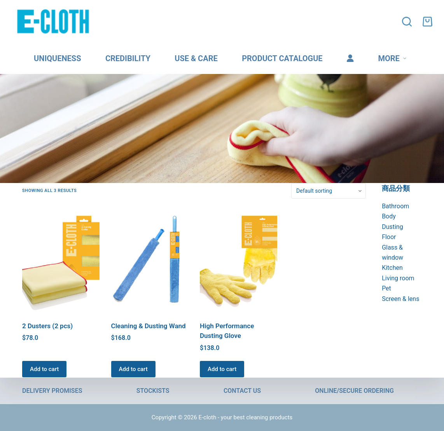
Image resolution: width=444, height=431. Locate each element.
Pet (386, 288)
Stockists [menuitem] (153, 390)
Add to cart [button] (44, 369)
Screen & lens (400, 299)
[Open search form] (408, 21)
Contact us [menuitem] (242, 390)
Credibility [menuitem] (127, 58)
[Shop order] (328, 191)
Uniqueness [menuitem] (57, 58)
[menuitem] (350, 58)
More (393, 58)
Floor (389, 237)
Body (389, 216)
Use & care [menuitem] (196, 58)
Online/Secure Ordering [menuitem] (354, 390)
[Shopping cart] (427, 21)
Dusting (392, 226)
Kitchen (392, 267)
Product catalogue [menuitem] (282, 58)
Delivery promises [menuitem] (52, 390)
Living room (398, 278)
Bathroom (395, 206)
